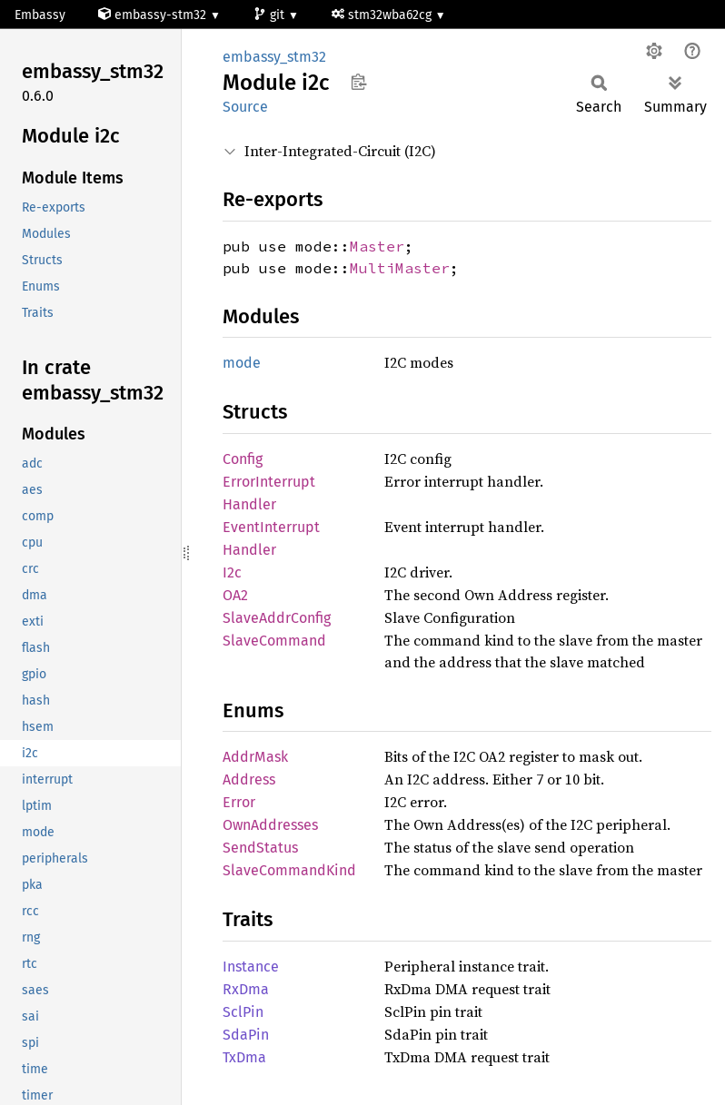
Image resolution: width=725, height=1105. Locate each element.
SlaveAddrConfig (277, 617)
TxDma (244, 1057)
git (270, 15)
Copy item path (358, 81)
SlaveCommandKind (289, 870)
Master (377, 246)
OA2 (235, 595)
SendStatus (260, 847)
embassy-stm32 (154, 15)
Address (249, 779)
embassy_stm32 (274, 56)
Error (239, 802)
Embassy (40, 15)
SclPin (243, 1012)
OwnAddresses (270, 825)
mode (242, 362)
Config (243, 459)
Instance (251, 966)
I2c (232, 572)
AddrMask (255, 756)
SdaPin (246, 1034)
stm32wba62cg (383, 15)
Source (245, 106)
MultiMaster (400, 268)
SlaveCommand (274, 640)
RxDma (246, 989)
